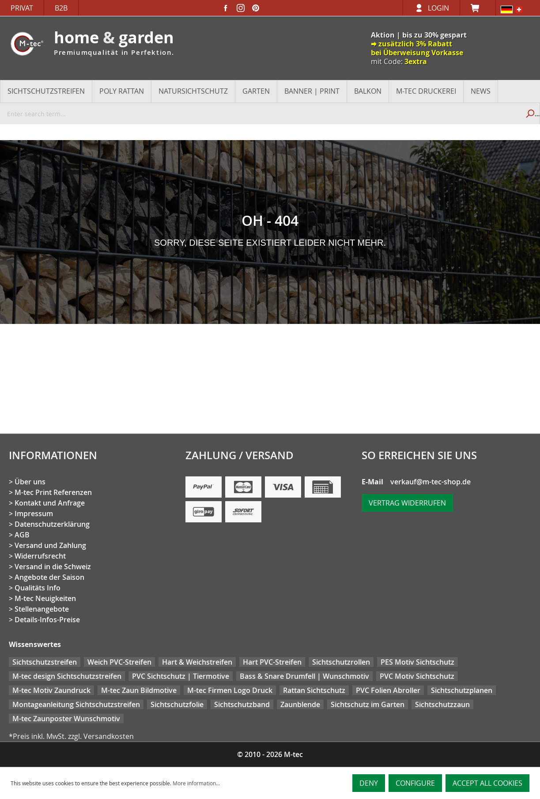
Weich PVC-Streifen (119, 662)
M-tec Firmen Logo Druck (229, 690)
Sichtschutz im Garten (367, 704)
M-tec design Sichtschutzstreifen (66, 676)
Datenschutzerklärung (52, 524)
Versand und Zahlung (50, 545)
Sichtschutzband (242, 704)
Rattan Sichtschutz (314, 690)
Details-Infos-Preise (47, 619)
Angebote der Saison (49, 577)
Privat (22, 8)
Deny (368, 783)
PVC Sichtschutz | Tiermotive (180, 676)
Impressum (34, 513)
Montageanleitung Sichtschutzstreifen (76, 704)
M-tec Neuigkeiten (45, 598)
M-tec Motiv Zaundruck (51, 690)
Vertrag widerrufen (407, 503)
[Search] (530, 113)
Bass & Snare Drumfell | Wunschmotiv (304, 676)
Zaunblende (300, 704)
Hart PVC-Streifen (272, 662)
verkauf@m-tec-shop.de (430, 482)
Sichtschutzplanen (461, 690)
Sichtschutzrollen (341, 662)
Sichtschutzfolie (177, 704)
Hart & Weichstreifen (197, 662)
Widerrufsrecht (40, 556)
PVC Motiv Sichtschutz (417, 676)
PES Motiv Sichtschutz (417, 662)
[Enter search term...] (260, 113)
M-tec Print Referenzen (53, 492)
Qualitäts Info (37, 588)
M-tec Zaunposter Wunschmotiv (66, 718)
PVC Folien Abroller (388, 690)
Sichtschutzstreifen (44, 662)
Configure (415, 783)
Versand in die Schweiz (53, 566)
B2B (61, 8)
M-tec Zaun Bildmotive (139, 690)
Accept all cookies (487, 783)
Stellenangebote (42, 609)
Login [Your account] (438, 8)
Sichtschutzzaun (442, 704)
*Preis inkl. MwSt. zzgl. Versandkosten (71, 736)
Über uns (30, 482)
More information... (196, 783)
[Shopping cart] (477, 8)
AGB (22, 535)
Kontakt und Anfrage (50, 503)
